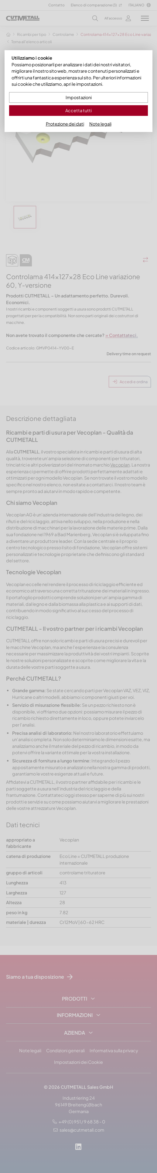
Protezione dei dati (65, 124)
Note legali (100, 124)
